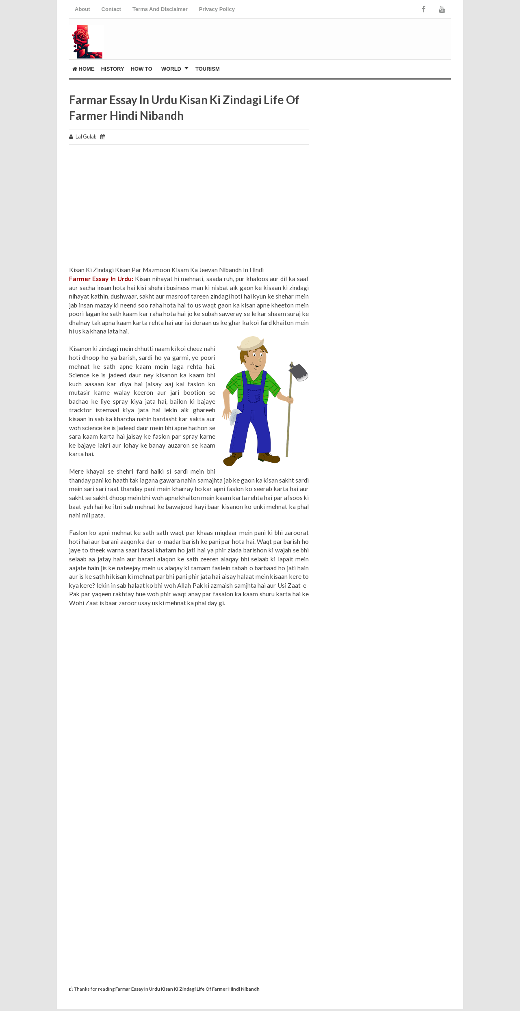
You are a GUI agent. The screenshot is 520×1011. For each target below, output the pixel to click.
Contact (111, 9)
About (82, 9)
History (112, 69)
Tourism (207, 69)
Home (83, 69)
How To (141, 69)
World (171, 69)
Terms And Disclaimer (160, 9)
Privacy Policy (217, 9)
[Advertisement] (189, 209)
